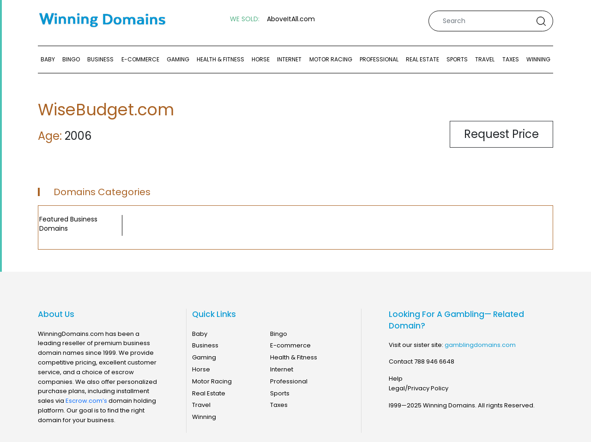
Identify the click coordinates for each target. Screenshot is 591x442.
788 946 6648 (434, 361)
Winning (538, 59)
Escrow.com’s (86, 400)
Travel (485, 59)
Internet (289, 59)
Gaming (178, 59)
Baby (48, 59)
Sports (457, 59)
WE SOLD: (244, 19)
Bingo (71, 59)
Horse (261, 59)
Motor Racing (330, 59)
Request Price (501, 134)
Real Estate (422, 59)
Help (396, 378)
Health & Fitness (220, 59)
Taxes (510, 59)
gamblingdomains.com (480, 344)
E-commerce (140, 59)
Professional (379, 59)
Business (100, 59)
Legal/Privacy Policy (418, 388)
